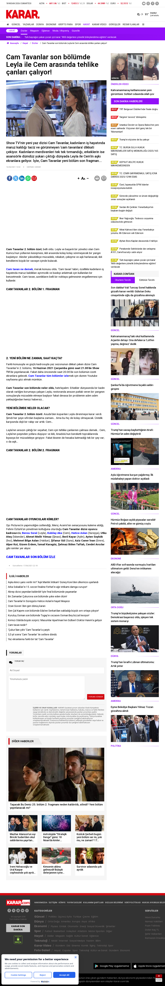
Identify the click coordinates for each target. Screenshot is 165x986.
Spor (78, 24)
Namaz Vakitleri (154, 921)
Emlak (62, 926)
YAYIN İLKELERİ (74, 902)
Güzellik (76, 30)
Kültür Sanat (81, 936)
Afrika (91, 921)
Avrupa (76, 921)
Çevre (86, 916)
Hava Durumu (152, 917)
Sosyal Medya (77, 940)
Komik (84, 945)
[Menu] (142, 24)
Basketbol (59, 931)
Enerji (83, 926)
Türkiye (77, 916)
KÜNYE (62, 902)
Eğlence (46, 30)
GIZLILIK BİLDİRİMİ (114, 902)
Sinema (76, 945)
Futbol (48, 931)
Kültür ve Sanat (99, 950)
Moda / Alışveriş (60, 30)
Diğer (109, 931)
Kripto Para (65, 24)
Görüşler (114, 24)
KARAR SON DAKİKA (18, 928)
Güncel (16, 24)
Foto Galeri (42, 950)
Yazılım (90, 940)
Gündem (60, 945)
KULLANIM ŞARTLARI (93, 902)
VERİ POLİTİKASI (132, 902)
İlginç (92, 945)
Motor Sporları (96, 931)
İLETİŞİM (53, 902)
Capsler (66, 950)
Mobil (54, 940)
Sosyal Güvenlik (96, 926)
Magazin (34, 30)
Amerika (65, 921)
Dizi (68, 945)
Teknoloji (40, 941)
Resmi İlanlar (131, 24)
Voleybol (71, 931)
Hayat (86, 24)
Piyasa (54, 926)
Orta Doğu (54, 921)
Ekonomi (51, 24)
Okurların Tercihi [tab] (123, 280)
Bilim (98, 940)
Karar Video (99, 24)
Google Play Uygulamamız (114, 966)
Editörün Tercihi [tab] (147, 280)
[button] (78, 178)
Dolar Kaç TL (152, 929)
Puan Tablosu (152, 925)
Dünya (40, 24)
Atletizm (82, 931)
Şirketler (110, 926)
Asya (84, 921)
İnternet (63, 940)
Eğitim (94, 916)
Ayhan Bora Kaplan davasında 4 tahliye (44, 37)
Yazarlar (28, 24)
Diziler (24, 30)
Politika (52, 916)
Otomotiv (73, 926)
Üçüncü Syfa (65, 916)
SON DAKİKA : (13, 37)
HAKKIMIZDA (40, 902)
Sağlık (69, 936)
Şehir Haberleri (153, 934)
